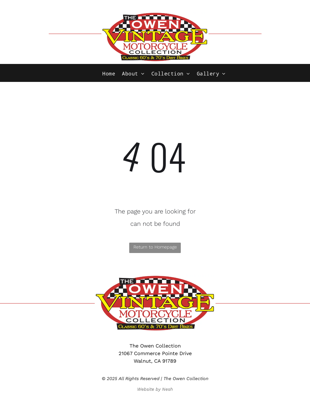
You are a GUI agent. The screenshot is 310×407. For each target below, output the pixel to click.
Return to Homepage (155, 247)
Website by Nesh (155, 389)
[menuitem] (109, 74)
